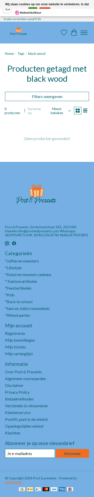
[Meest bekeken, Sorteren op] (59, 111)
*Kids (10, 294)
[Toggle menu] (84, 33)
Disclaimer (14, 385)
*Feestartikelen (18, 288)
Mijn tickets (15, 346)
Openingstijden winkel (24, 426)
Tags (21, 54)
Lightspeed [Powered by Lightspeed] (13, 482)
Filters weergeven (47, 96)
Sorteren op (34, 111)
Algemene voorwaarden (25, 378)
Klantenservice (18, 412)
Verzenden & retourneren (26, 405)
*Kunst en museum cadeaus (28, 274)
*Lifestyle (13, 267)
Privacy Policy (17, 392)
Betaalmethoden (19, 398)
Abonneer (72, 453)
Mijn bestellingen (20, 340)
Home (9, 54)
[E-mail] (30, 453)
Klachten (12, 432)
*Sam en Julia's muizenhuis (27, 308)
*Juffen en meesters (22, 260)
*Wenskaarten (17, 315)
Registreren (15, 333)
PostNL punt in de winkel (26, 419)
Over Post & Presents (23, 371)
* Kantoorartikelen (21, 281)
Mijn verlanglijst (19, 353)
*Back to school (18, 301)
